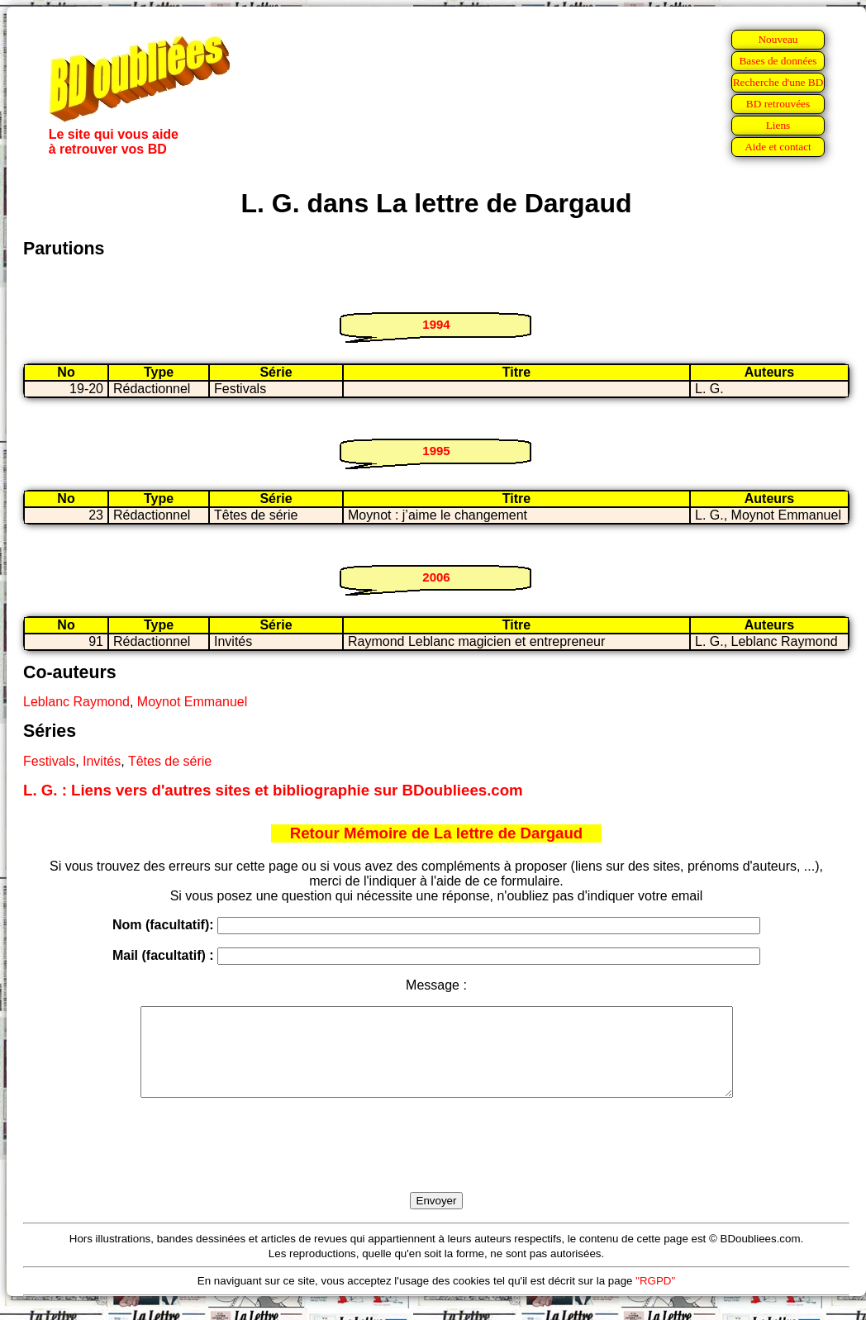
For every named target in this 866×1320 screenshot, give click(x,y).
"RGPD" (655, 1298)
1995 (436, 451)
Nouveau (777, 39)
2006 (436, 577)
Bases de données (777, 61)
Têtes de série (170, 761)
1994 (436, 324)
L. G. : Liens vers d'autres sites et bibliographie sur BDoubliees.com (273, 790)
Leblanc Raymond (76, 702)
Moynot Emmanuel (192, 702)
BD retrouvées (778, 103)
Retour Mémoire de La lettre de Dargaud (436, 833)
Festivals (49, 761)
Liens (778, 125)
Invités (102, 761)
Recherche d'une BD (778, 82)
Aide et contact (778, 146)
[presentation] (436, 1164)
